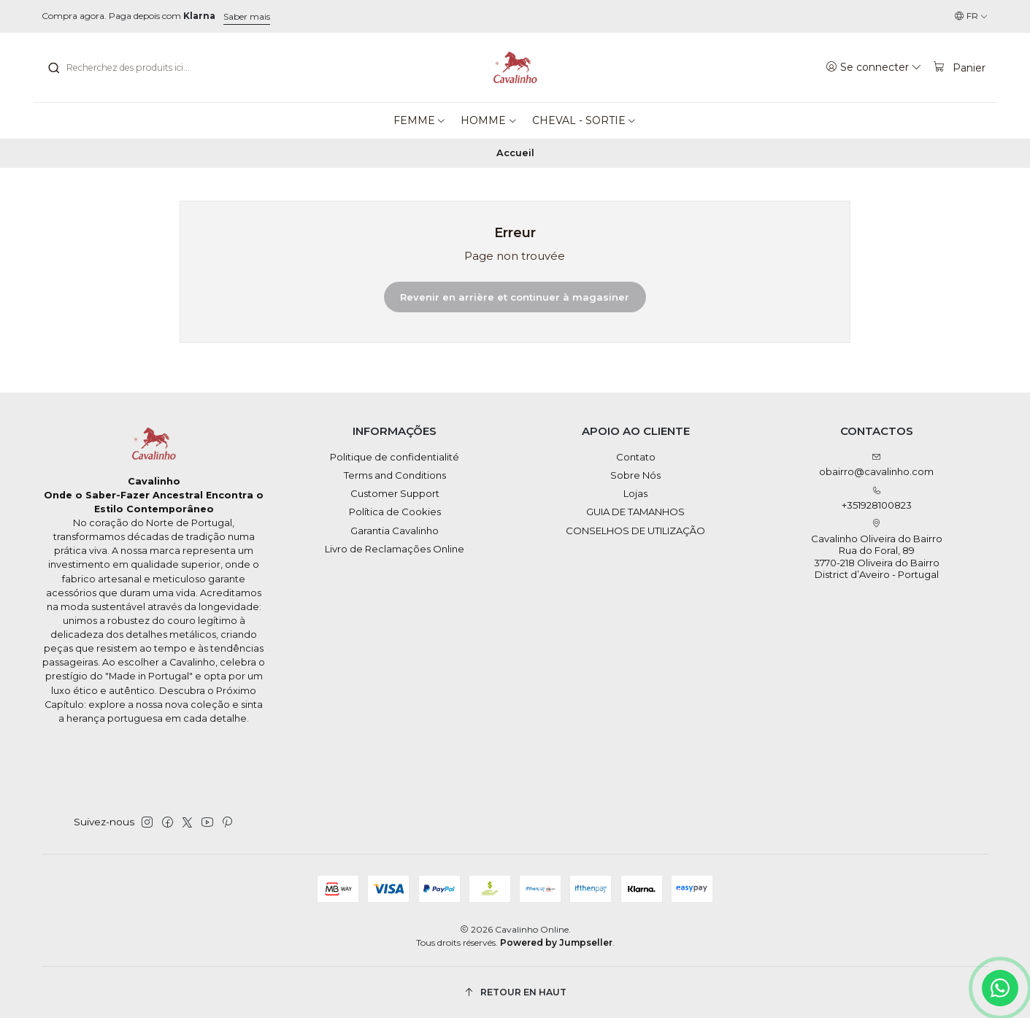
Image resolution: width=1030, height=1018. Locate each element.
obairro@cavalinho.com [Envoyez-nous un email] (876, 465)
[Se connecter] (874, 67)
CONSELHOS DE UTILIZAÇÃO (635, 530)
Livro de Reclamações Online (394, 549)
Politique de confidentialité (394, 457)
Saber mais (246, 16)
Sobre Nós (635, 475)
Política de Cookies (395, 511)
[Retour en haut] (515, 992)
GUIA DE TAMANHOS (635, 511)
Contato (636, 457)
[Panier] (959, 67)
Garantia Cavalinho (394, 530)
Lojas (635, 493)
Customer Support (394, 493)
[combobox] (122, 67)
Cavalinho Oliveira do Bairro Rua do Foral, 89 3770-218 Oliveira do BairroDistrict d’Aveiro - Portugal (876, 549)
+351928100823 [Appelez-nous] (877, 499)
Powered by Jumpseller (556, 942)
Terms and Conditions (395, 475)
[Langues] (971, 16)
